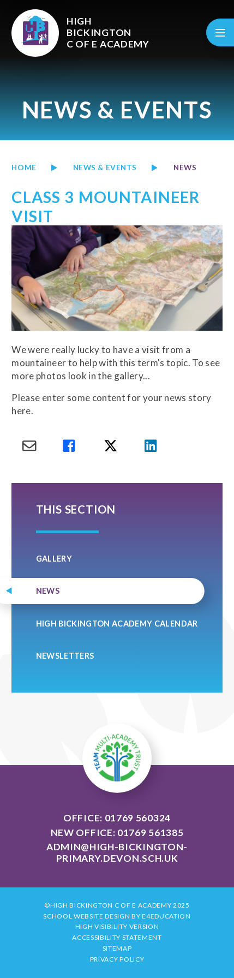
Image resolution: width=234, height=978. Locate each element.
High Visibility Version (117, 926)
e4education (166, 916)
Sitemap (117, 948)
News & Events (105, 167)
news (184, 167)
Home (23, 167)
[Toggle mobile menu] (220, 32)
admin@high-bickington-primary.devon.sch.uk (117, 852)
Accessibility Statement (117, 937)
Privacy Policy (117, 959)
